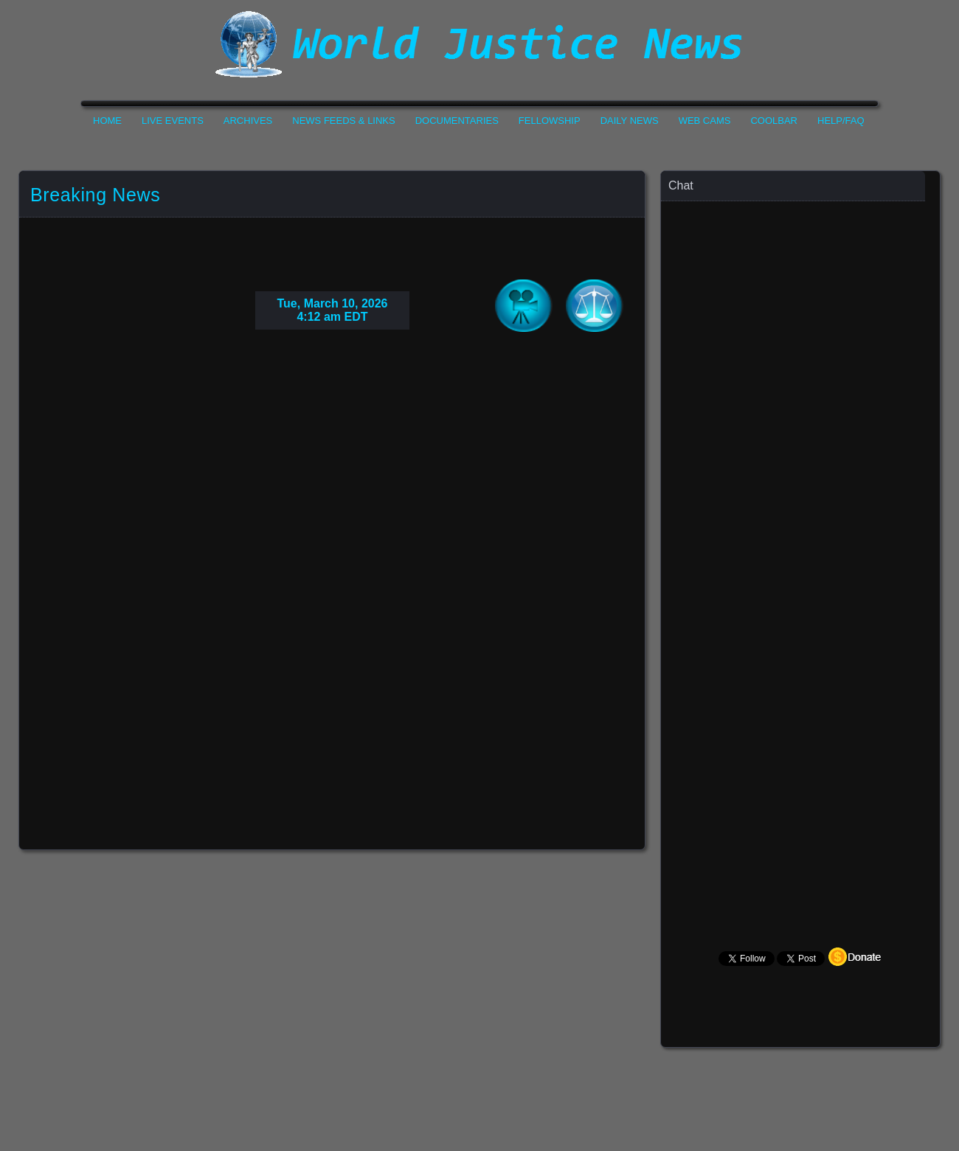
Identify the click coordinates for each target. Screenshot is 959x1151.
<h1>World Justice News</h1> (479, 44)
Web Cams (705, 120)
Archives (248, 120)
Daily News (629, 120)
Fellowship (550, 120)
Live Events (173, 120)
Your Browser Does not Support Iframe (793, 537)
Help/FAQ (841, 120)
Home (107, 120)
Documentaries (457, 120)
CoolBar (773, 120)
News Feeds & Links (343, 120)
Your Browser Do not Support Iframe (332, 594)
